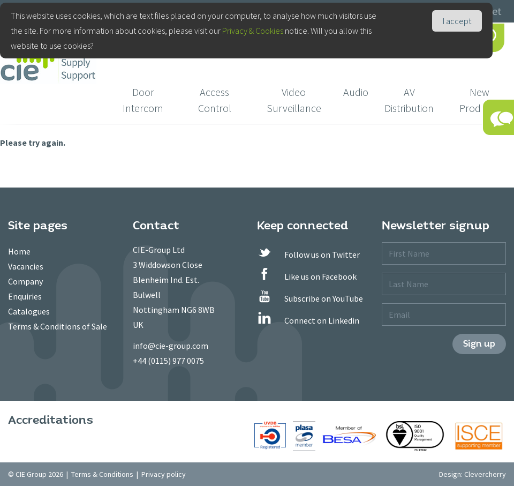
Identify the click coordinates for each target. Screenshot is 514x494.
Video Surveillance (294, 100)
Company (25, 281)
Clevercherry (485, 474)
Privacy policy (163, 474)
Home (19, 251)
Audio (355, 92)
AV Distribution (409, 100)
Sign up (479, 344)
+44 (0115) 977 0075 (168, 360)
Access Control (214, 100)
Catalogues (29, 311)
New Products (479, 100)
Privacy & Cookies (252, 30)
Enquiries (25, 296)
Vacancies (25, 266)
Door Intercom (143, 100)
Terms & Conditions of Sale (57, 326)
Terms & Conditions (102, 474)
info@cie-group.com (170, 345)
